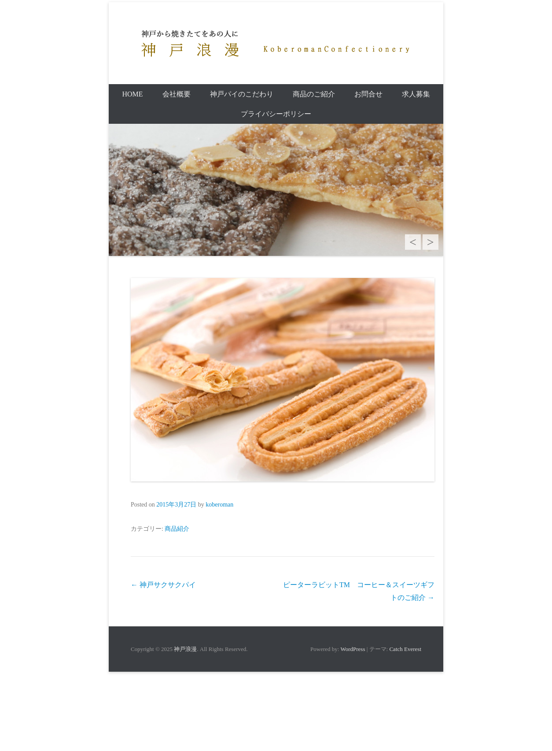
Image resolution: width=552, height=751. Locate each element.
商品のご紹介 (314, 94)
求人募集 (416, 94)
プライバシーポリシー (276, 114)
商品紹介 (177, 528)
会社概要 (176, 94)
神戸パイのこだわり (241, 94)
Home (132, 94)
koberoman (219, 504)
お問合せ (368, 94)
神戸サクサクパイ (163, 584)
